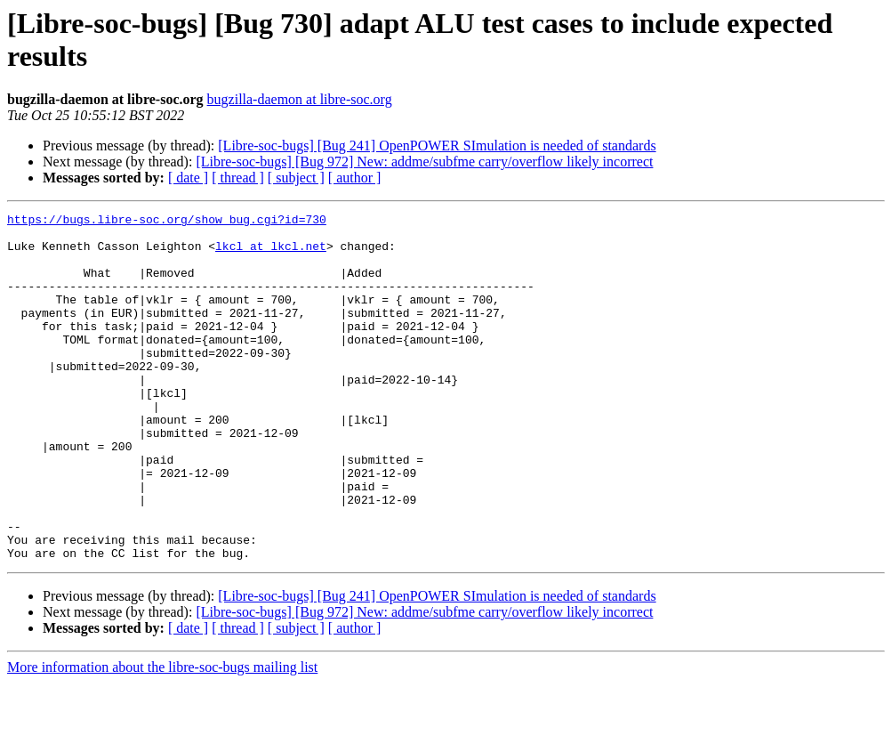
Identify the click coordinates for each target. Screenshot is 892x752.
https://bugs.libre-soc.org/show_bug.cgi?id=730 (166, 222)
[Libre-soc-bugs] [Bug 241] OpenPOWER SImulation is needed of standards (436, 145)
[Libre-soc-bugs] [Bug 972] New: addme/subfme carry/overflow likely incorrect (424, 161)
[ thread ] (238, 177)
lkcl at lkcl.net (270, 254)
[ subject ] (296, 177)
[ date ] (188, 177)
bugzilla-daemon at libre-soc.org (299, 99)
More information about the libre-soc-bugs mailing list (162, 736)
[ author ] (355, 177)
